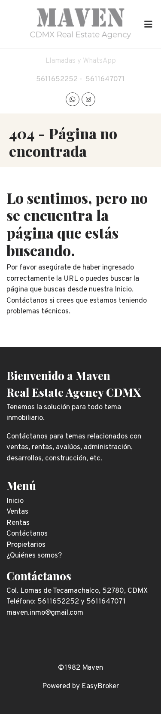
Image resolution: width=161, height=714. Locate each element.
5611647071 (105, 79)
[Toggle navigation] (148, 24)
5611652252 (57, 79)
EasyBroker (100, 686)
